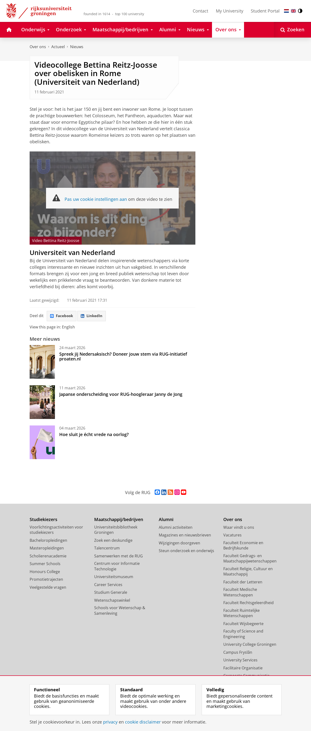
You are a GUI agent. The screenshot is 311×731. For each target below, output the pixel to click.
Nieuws (76, 46)
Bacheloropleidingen (48, 540)
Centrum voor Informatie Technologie (117, 566)
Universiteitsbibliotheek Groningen (115, 530)
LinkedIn (93, 316)
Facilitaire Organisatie (243, 668)
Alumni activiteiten (175, 527)
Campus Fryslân (237, 652)
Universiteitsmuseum (113, 577)
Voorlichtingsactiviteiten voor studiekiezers (56, 530)
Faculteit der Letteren (242, 582)
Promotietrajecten (46, 579)
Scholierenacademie (48, 556)
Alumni (166, 519)
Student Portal (265, 11)
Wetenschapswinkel (112, 600)
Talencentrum (107, 548)
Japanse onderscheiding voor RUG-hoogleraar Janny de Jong (120, 394)
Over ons (38, 46)
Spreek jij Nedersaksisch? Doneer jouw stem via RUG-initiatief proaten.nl (123, 356)
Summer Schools (45, 564)
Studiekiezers (43, 519)
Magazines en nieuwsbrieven (185, 535)
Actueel (58, 46)
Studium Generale (110, 592)
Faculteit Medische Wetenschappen (240, 592)
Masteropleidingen (47, 548)
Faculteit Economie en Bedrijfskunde (243, 545)
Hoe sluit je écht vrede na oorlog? (94, 434)
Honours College (45, 571)
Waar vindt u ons (238, 527)
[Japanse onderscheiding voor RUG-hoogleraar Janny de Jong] (42, 402)
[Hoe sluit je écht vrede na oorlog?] (42, 442)
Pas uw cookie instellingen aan (96, 199)
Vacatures (232, 535)
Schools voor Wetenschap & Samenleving (119, 610)
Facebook (62, 316)
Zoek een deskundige (113, 540)
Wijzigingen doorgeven (179, 543)
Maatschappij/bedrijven (118, 519)
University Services (240, 660)
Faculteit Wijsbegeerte (243, 624)
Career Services (108, 584)
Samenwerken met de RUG (118, 556)
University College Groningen (249, 644)
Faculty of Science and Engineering (243, 634)
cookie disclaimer (143, 722)
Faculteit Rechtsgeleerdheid (248, 603)
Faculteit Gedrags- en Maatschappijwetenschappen (250, 558)
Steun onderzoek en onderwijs (186, 551)
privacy (110, 722)
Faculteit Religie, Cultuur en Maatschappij (248, 571)
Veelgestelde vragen (48, 587)
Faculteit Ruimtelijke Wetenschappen (241, 613)
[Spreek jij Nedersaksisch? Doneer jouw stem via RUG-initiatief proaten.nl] (42, 362)
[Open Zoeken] (292, 30)
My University (229, 11)
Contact (200, 11)
